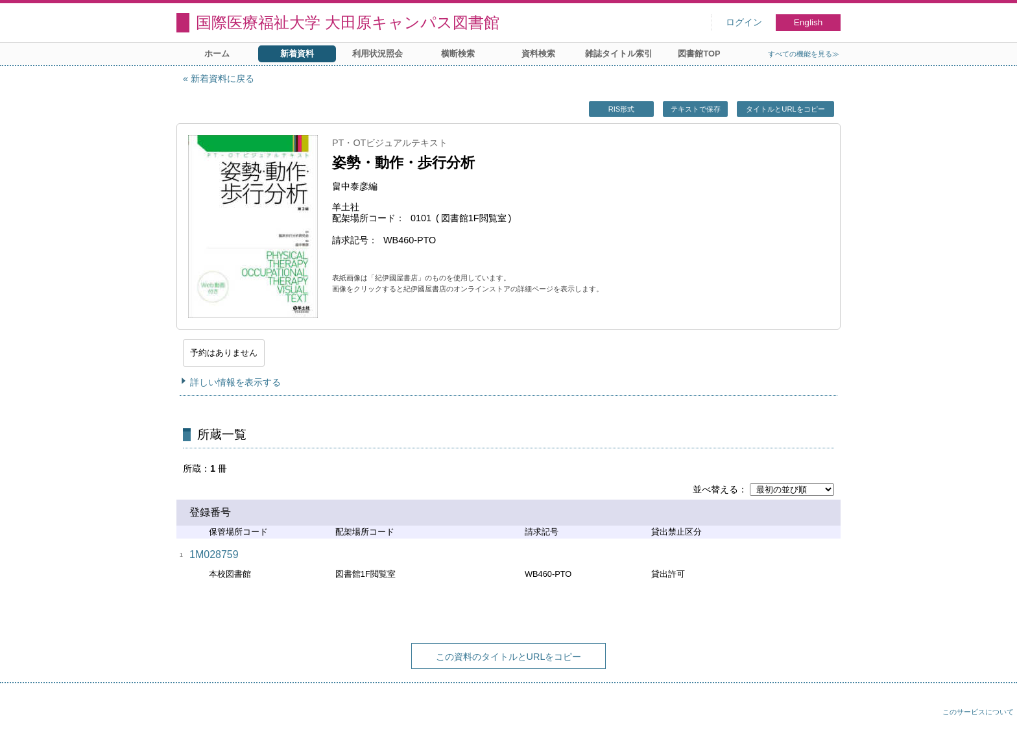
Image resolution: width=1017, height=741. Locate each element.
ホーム (217, 53)
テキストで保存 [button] (696, 109)
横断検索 (458, 53)
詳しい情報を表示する (235, 382)
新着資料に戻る (222, 78)
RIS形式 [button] (621, 109)
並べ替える (715, 489)
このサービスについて (978, 712)
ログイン (744, 22)
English (808, 22)
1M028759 (214, 554)
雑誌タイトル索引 (618, 53)
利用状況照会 (377, 53)
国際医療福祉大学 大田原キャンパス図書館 (347, 22)
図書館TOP (699, 53)
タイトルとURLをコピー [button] (785, 109)
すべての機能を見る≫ (803, 54)
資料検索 (538, 53)
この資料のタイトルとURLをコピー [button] (509, 656)
